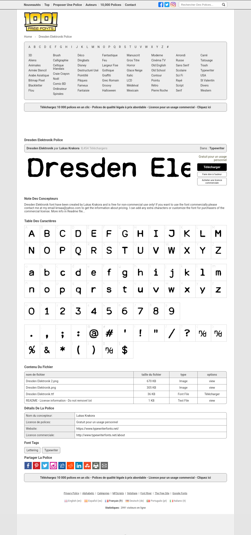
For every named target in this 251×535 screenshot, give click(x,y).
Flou (31, 90)
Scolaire (181, 70)
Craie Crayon (61, 73)
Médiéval (132, 85)
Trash (204, 65)
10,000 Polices (110, 5)
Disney (82, 65)
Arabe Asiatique (38, 75)
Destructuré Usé (88, 70)
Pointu (155, 80)
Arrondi (181, 55)
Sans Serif (182, 65)
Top (47, 5)
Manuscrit (133, 55)
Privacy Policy (71, 493)
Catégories (103, 493)
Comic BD (59, 83)
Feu (104, 60)
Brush (57, 55)
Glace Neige (134, 70)
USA (203, 75)
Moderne (157, 55)
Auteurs (91, 5)
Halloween (109, 90)
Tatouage (207, 60)
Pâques (82, 80)
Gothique (108, 70)
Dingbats (83, 60)
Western (206, 90)
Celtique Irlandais (58, 67)
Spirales (58, 93)
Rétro (154, 85)
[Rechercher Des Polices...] (223, 4)
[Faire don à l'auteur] (212, 174)
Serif (179, 90)
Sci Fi (179, 75)
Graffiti (106, 75)
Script (179, 85)
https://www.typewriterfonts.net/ (97, 428)
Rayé (179, 80)
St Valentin (208, 80)
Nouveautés (32, 5)
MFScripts (118, 493)
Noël (56, 78)
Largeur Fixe (110, 65)
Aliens (32, 60)
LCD (129, 80)
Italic (130, 75)
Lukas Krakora (69, 148)
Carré (204, 55)
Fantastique (110, 55)
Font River (146, 493)
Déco (81, 55)
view (212, 381)
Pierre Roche (159, 90)
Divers (205, 85)
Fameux (83, 85)
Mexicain (132, 90)
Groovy (106, 85)
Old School (158, 70)
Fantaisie (84, 90)
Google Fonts (179, 493)
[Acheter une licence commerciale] (212, 181)
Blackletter (35, 85)
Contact (130, 5)
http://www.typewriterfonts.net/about (100, 435)
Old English (158, 65)
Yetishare (132, 493)
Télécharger (212, 394)
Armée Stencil (37, 70)
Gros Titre (133, 60)
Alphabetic (88, 493)
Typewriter (207, 70)
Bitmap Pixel (36, 80)
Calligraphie (60, 60)
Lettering (32, 450)
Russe (180, 60)
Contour (156, 75)
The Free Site (162, 493)
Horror (131, 65)
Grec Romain (110, 80)
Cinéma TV (158, 60)
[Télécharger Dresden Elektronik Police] (212, 167)
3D (30, 55)
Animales (34, 65)
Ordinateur (60, 88)
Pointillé (83, 75)
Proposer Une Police (67, 5)
